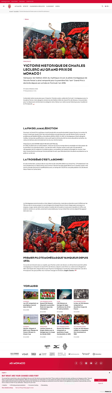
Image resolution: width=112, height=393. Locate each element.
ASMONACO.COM (5, 1)
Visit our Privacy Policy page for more (24, 387)
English (4, 372)
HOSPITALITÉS (29, 1)
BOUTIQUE (22, 1)
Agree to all (100, 380)
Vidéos (57, 6)
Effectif (25, 6)
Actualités (16, 11)
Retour (26, 19)
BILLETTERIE (15, 1)
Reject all (100, 383)
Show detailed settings (7, 387)
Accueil (11, 11)
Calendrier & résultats (37, 6)
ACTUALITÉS (18, 6)
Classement (50, 6)
